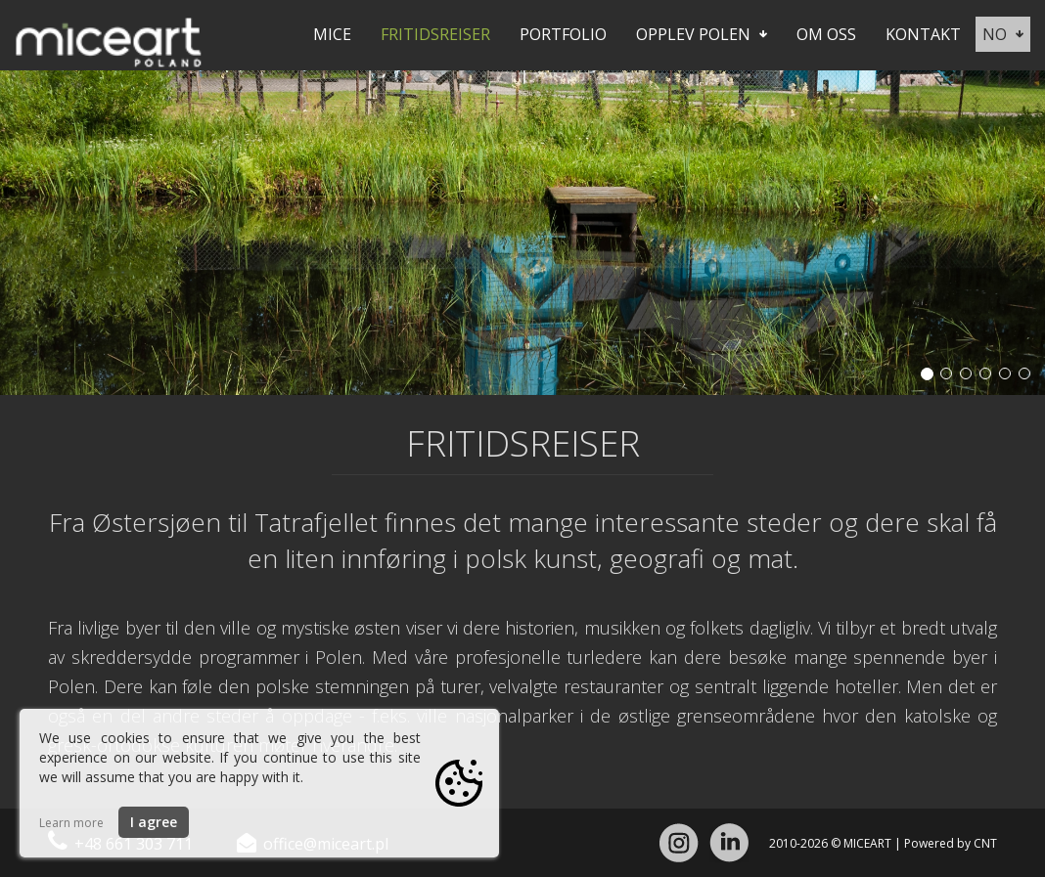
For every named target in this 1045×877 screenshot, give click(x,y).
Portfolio (563, 34)
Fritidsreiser (435, 34)
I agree (153, 821)
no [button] (1002, 34)
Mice (332, 34)
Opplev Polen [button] (701, 34)
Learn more (71, 822)
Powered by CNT (950, 843)
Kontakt (923, 34)
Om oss (826, 34)
